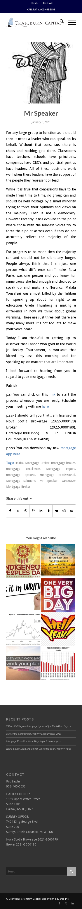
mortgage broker (63, 463)
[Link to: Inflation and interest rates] (23, 629)
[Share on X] (18, 511)
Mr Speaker (49, 480)
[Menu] (70, 22)
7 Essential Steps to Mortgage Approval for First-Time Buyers (38, 726)
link (52, 394)
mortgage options (20, 475)
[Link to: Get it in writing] (23, 594)
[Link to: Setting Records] (58, 663)
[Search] (59, 22)
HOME (34, 3)
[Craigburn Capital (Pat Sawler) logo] (34, 22)
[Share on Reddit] (64, 511)
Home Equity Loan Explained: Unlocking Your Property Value (38, 748)
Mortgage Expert (60, 468)
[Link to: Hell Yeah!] (58, 629)
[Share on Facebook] (10, 511)
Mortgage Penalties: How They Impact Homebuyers (33, 741)
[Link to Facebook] (59, 903)
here (45, 406)
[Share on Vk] (56, 511)
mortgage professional (57, 475)
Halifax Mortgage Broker (32, 463)
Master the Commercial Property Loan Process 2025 (33, 733)
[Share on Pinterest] (33, 511)
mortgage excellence (23, 468)
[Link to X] (66, 903)
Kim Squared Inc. (59, 898)
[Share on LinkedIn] (41, 511)
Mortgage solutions (21, 480)
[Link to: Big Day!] (58, 595)
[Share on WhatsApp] (26, 511)
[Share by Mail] (72, 511)
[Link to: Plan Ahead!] (23, 663)
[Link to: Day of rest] (58, 560)
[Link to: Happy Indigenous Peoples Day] (23, 561)
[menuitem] (34, 3)
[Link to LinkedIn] (72, 903)
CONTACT (48, 3)
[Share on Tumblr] (48, 511)
